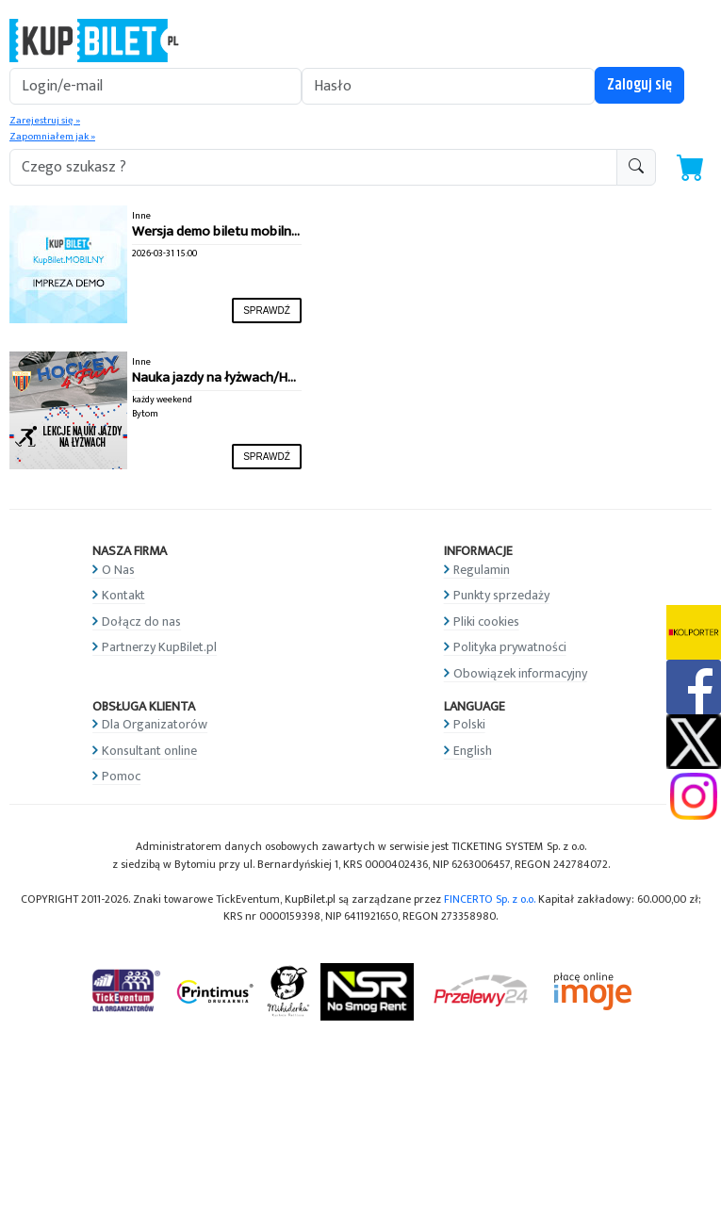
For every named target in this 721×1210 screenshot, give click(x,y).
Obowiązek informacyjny (520, 673)
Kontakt (123, 595)
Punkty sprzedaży (501, 595)
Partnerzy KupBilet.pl (159, 647)
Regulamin (481, 569)
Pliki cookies (486, 621)
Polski (469, 724)
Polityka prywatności (509, 647)
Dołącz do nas (141, 621)
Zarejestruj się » (44, 120)
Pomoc (121, 776)
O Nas (118, 569)
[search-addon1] (313, 167)
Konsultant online (149, 750)
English (472, 750)
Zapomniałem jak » (52, 136)
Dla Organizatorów (154, 724)
